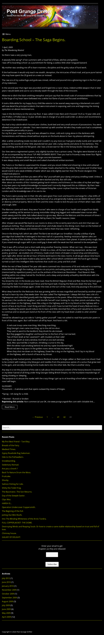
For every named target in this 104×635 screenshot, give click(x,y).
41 (58, 417)
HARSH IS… (7, 503)
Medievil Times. (9, 449)
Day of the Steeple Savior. (13, 495)
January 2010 (8, 586)
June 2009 (6, 609)
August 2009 (7, 601)
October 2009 (8, 593)
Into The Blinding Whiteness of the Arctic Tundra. (24, 518)
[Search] (99, 427)
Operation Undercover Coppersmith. (19, 507)
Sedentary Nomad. (10, 464)
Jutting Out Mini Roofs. (12, 515)
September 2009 (9, 597)
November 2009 (9, 590)
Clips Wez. (6, 499)
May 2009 (6, 613)
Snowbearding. (9, 461)
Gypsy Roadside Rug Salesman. (16, 453)
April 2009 (6, 617)
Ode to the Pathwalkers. (13, 457)
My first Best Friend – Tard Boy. (16, 441)
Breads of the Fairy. (10, 445)
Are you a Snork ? (10, 468)
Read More (8, 407)
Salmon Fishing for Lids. (12, 484)
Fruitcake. (6, 476)
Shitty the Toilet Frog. (11, 488)
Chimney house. (9, 533)
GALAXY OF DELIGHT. (11, 537)
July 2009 (6, 605)
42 (64, 417)
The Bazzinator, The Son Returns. (17, 491)
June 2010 (6, 582)
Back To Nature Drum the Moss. (16, 472)
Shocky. (5, 480)
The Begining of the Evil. (12, 511)
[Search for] (52, 427)
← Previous (37, 417)
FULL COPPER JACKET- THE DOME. (17, 522)
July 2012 (6, 578)
